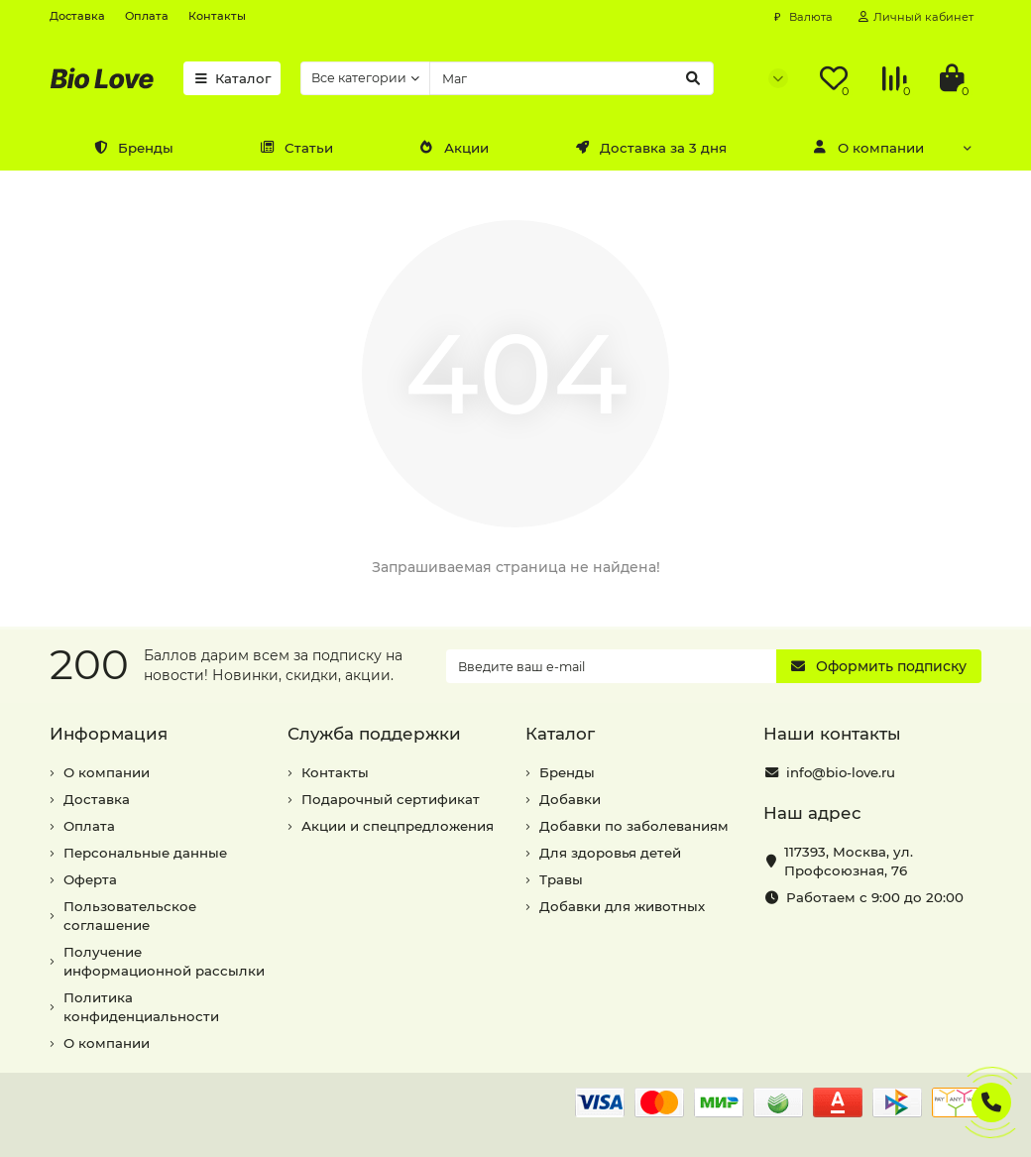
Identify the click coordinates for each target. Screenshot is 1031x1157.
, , (848, 861)
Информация (109, 734)
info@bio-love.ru (840, 772)
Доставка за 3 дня (651, 148)
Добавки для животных (622, 906)
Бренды (133, 148)
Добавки (570, 799)
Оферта (90, 879)
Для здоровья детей (610, 853)
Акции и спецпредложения (397, 826)
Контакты (217, 16)
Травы (561, 879)
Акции (454, 148)
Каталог (232, 78)
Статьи (296, 148)
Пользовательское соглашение (129, 915)
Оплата (147, 16)
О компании (868, 148)
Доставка (77, 16)
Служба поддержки (374, 734)
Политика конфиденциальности (141, 1006)
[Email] (611, 666)
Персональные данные (145, 853)
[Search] (571, 78)
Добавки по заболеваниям (634, 826)
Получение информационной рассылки (164, 961)
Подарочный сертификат (390, 799)
